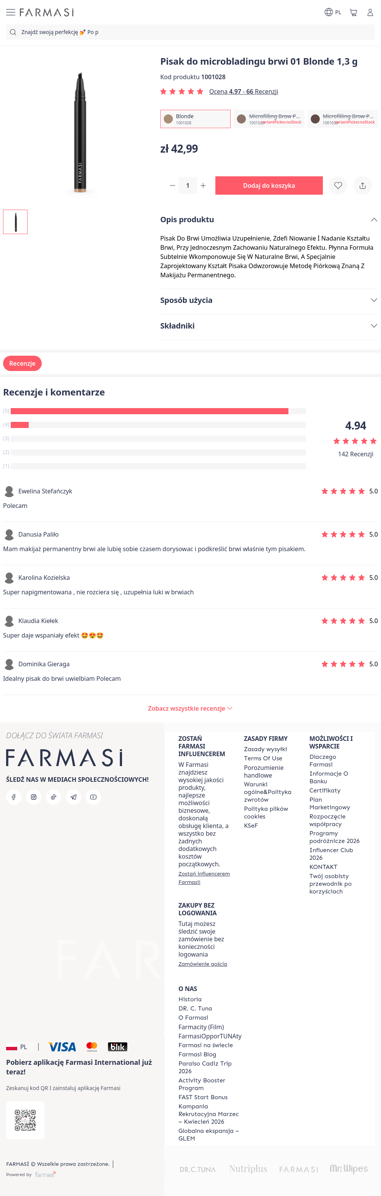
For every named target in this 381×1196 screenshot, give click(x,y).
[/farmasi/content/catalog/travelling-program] (335, 837)
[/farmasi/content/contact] (323, 867)
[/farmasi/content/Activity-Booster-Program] (210, 1084)
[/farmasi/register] (204, 877)
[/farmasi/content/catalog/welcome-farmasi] (335, 883)
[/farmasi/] (46, 12)
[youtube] (93, 797)
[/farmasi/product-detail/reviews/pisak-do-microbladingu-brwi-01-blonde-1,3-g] (190, 709)
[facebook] (13, 797)
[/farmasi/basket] (353, 12)
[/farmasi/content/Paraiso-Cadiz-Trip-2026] (210, 1067)
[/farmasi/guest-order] (203, 964)
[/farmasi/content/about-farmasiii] (193, 1018)
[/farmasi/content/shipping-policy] (265, 749)
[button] (272, 186)
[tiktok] (53, 797)
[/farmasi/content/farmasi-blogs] (198, 1054)
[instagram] (33, 797)
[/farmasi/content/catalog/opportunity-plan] (335, 803)
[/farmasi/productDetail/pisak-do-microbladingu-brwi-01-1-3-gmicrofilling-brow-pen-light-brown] (269, 119)
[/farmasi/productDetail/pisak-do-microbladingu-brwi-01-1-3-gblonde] (195, 119)
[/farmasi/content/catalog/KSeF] (251, 826)
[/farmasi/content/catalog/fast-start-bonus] (203, 1097)
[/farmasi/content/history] (190, 999)
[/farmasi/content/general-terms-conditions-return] (270, 792)
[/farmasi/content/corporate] (206, 1045)
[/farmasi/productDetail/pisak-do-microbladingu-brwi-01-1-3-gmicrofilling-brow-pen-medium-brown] (343, 119)
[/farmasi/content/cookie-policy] (270, 812)
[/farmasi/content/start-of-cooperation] (335, 820)
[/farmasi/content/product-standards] (325, 790)
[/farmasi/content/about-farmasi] (335, 760)
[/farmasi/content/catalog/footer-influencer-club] (335, 854)
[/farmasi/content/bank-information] (335, 777)
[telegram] (73, 797)
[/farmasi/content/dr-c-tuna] (195, 1008)
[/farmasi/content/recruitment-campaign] (210, 1114)
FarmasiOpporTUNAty (210, 1036)
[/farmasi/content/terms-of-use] (263, 758)
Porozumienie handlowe (264, 771)
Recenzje (22, 364)
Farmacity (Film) (201, 1027)
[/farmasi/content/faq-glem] (210, 1134)
